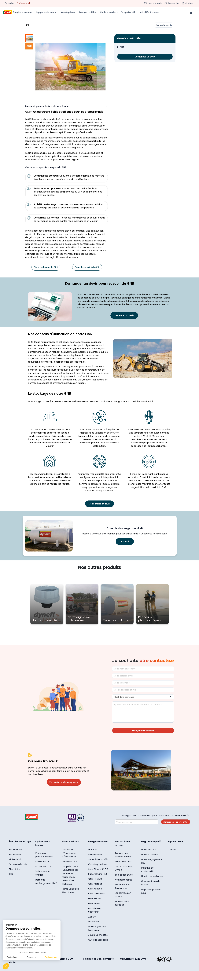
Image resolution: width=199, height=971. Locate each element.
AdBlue (92, 916)
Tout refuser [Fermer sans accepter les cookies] (12, 957)
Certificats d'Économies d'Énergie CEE (69, 853)
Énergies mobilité (98, 841)
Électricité (14, 869)
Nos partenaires (123, 879)
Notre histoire (148, 849)
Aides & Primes (70, 841)
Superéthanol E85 (98, 859)
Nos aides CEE (69, 861)
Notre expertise (149, 854)
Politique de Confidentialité (98, 958)
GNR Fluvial (94, 903)
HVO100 (92, 849)
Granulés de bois (18, 864)
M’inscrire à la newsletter (175, 822)
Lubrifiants (93, 921)
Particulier (9, 3)
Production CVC (44, 866)
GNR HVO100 (95, 879)
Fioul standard (16, 849)
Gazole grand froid (98, 864)
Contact (172, 849)
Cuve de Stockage (98, 939)
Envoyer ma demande (143, 730)
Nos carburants (123, 861)
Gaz (11, 874)
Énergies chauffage (20, 841)
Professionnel (23, 3)
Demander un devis (145, 56)
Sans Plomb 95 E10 (98, 869)
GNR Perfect (95, 883)
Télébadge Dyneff (124, 874)
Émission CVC (42, 861)
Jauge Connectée (98, 934)
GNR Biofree (94, 898)
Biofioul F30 (15, 859)
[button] (102, 67)
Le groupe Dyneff (151, 841)
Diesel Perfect (96, 854)
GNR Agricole (95, 888)
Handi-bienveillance (152, 876)
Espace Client (175, 841)
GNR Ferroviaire (96, 893)
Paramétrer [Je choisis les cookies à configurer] (31, 957)
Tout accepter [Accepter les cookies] (51, 957)
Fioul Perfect (16, 854)
